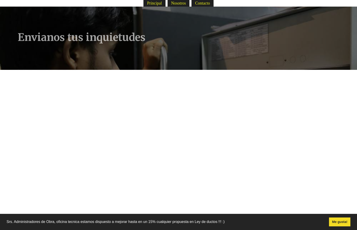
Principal (154, 3)
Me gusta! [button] (339, 222)
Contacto (202, 3)
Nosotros (178, 3)
